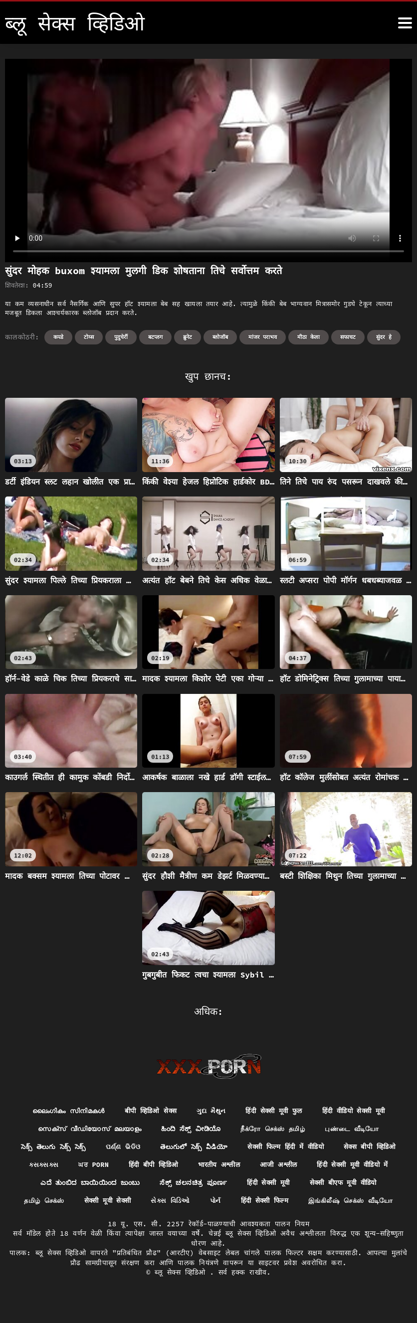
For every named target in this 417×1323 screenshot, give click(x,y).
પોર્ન (317, 1202)
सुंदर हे (384, 336)
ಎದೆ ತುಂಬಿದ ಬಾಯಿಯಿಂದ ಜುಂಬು (179, 1184)
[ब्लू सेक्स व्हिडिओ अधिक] (405, 22)
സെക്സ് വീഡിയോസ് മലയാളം (84, 1129)
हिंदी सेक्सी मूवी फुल (276, 1111)
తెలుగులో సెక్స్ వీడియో (230, 1148)
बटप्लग (155, 336)
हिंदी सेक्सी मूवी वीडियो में (68, 1184)
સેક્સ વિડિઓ (270, 1202)
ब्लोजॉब (220, 336)
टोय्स (89, 336)
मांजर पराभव (262, 336)
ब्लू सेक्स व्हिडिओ (182, 1293)
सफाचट (348, 336)
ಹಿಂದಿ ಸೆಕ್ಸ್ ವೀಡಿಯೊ (190, 1129)
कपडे (58, 336)
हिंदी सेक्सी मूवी (364, 1184)
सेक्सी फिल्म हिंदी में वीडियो (326, 1148)
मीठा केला (308, 336)
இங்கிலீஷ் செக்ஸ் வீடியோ (208, 1221)
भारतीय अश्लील (304, 1165)
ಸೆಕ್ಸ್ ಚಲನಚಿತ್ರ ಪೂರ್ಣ (286, 1184)
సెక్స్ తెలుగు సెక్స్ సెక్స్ (84, 1148)
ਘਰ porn (173, 1165)
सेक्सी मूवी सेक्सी (204, 1202)
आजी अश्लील (366, 1165)
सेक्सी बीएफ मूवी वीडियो (59, 1202)
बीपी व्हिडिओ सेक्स (147, 1111)
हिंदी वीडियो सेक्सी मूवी (361, 1111)
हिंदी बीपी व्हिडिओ (234, 1165)
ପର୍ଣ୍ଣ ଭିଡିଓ (157, 1148)
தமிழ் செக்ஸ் (138, 1202)
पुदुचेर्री (121, 336)
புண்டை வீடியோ (360, 1129)
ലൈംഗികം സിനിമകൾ (60, 1111)
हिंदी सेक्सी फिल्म (368, 1202)
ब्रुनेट (187, 336)
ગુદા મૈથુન (210, 1111)
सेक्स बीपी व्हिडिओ (58, 1165)
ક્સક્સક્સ (121, 1165)
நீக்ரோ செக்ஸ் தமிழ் (276, 1129)
